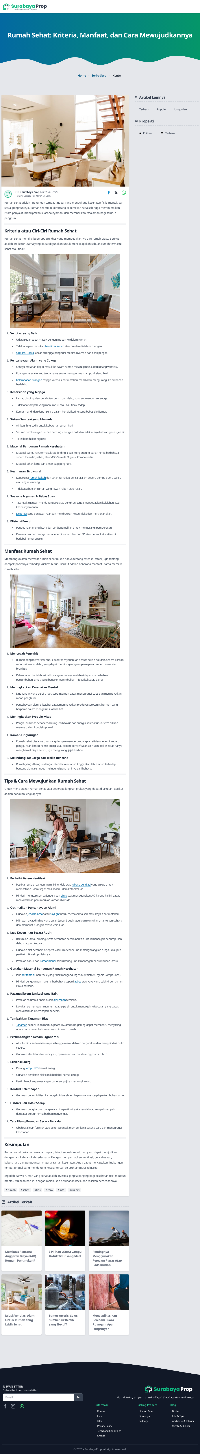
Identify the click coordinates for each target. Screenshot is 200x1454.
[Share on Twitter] (116, 192)
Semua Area (146, 1411)
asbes (77, 981)
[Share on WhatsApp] (123, 192)
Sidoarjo (144, 1421)
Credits (101, 1435)
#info (61, 1190)
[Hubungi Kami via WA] (22, 1406)
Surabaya (145, 1416)
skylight (55, 914)
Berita (175, 1411)
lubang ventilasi (81, 884)
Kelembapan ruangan (29, 380)
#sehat (25, 1190)
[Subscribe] (78, 1397)
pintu (64, 895)
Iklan (100, 1421)
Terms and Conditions (109, 1431)
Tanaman (21, 1025)
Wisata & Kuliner (181, 1426)
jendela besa (35, 914)
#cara (49, 1190)
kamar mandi (48, 961)
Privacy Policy (104, 1426)
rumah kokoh (37, 477)
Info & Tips (178, 1416)
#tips (37, 1190)
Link (99, 1416)
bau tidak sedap (54, 346)
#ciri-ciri (74, 1190)
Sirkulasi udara (25, 353)
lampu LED (32, 1068)
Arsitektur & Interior (183, 1421)
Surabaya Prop (30, 192)
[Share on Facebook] (108, 192)
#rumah (11, 1190)
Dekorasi (21, 513)
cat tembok (28, 975)
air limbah (59, 1000)
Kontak (101, 1411)
